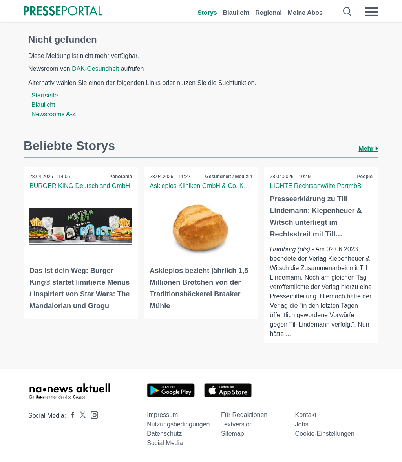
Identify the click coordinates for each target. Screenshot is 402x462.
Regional (268, 12)
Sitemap (232, 433)
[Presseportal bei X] (80, 415)
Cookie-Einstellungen (324, 433)
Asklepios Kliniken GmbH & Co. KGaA (203, 185)
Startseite (44, 95)
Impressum (162, 414)
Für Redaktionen (244, 414)
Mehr (368, 148)
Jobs (302, 424)
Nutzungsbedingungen (178, 424)
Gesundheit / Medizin (228, 176)
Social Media (165, 443)
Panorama (120, 176)
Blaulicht (236, 12)
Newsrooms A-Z (53, 114)
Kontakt (305, 414)
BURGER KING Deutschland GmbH (79, 185)
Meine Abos (305, 12)
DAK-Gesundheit (95, 68)
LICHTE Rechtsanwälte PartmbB (316, 185)
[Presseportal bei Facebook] (70, 415)
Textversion (237, 424)
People (365, 176)
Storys (207, 12)
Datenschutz (164, 433)
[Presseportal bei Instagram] (92, 414)
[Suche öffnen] (348, 11)
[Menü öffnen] (371, 11)
